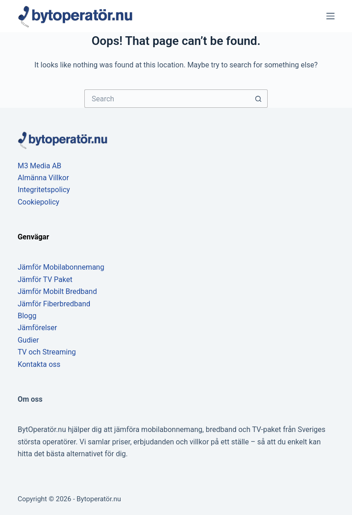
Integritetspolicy (43, 189)
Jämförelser (37, 327)
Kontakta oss (38, 364)
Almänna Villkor (43, 177)
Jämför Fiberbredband (53, 303)
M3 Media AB (39, 165)
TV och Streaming (46, 352)
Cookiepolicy (38, 202)
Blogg (26, 315)
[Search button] (258, 98)
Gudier (28, 340)
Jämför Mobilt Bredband (57, 291)
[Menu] (330, 16)
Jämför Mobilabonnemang (60, 267)
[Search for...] (166, 98)
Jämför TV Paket (44, 279)
